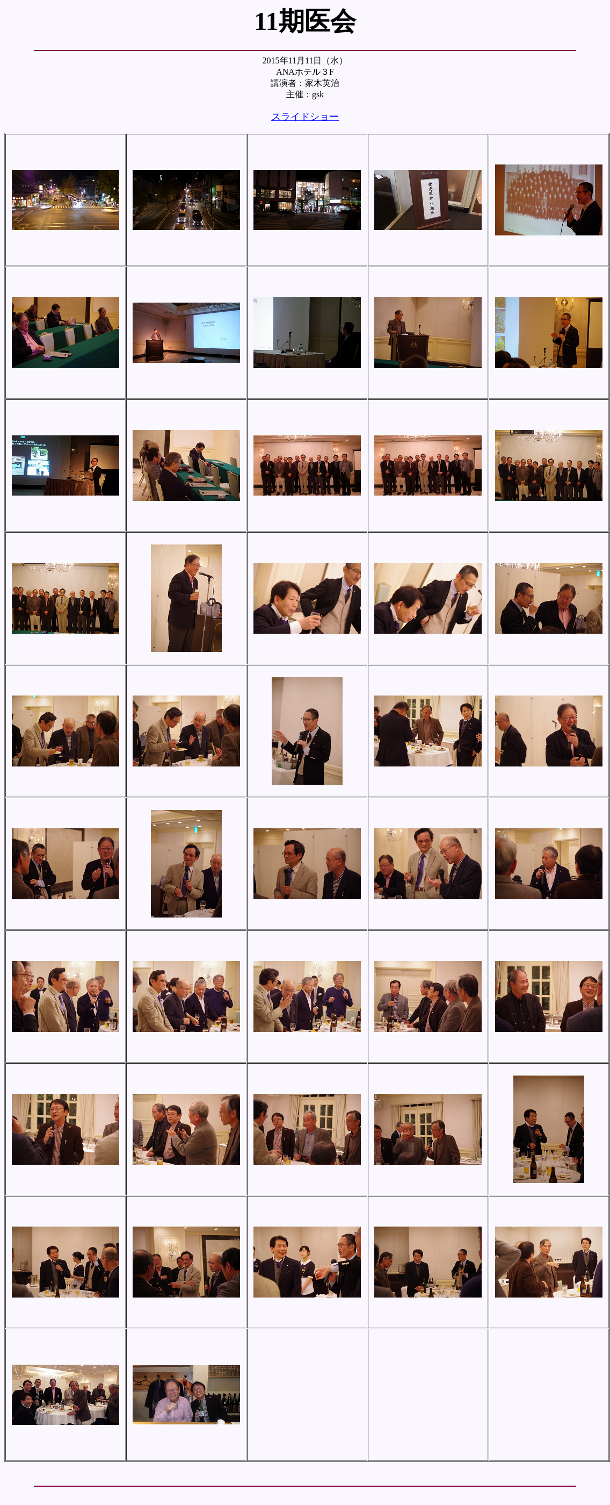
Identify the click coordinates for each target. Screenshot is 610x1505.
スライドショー (305, 116)
